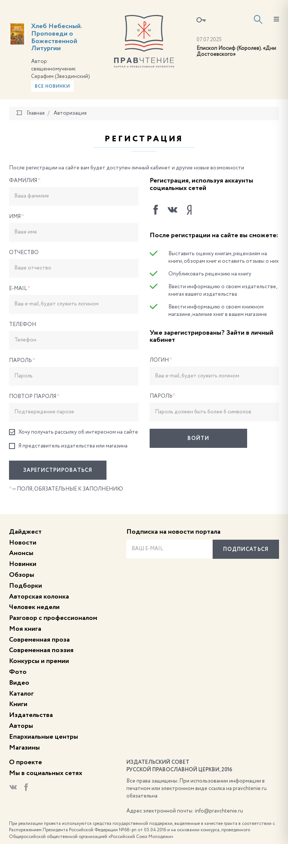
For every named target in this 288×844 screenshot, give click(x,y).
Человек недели (34, 607)
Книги (18, 704)
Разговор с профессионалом (53, 618)
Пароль (22, 360)
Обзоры (21, 575)
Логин (161, 360)
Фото (18, 672)
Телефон (22, 324)
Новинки (22, 564)
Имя (16, 216)
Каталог (21, 693)
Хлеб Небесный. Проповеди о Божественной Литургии (56, 37)
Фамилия (24, 180)
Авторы (21, 726)
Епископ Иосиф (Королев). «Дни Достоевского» (236, 51)
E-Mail (19, 288)
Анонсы (21, 553)
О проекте (25, 762)
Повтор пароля (34, 396)
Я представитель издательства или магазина (68, 446)
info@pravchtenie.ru (219, 811)
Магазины (24, 747)
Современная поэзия (41, 650)
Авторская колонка (39, 596)
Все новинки (52, 86)
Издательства (31, 715)
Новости (22, 542)
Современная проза (39, 639)
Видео (19, 682)
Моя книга (25, 629)
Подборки (25, 585)
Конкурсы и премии (39, 661)
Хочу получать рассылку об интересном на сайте (73, 432)
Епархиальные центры (43, 736)
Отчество (24, 252)
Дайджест (25, 531)
